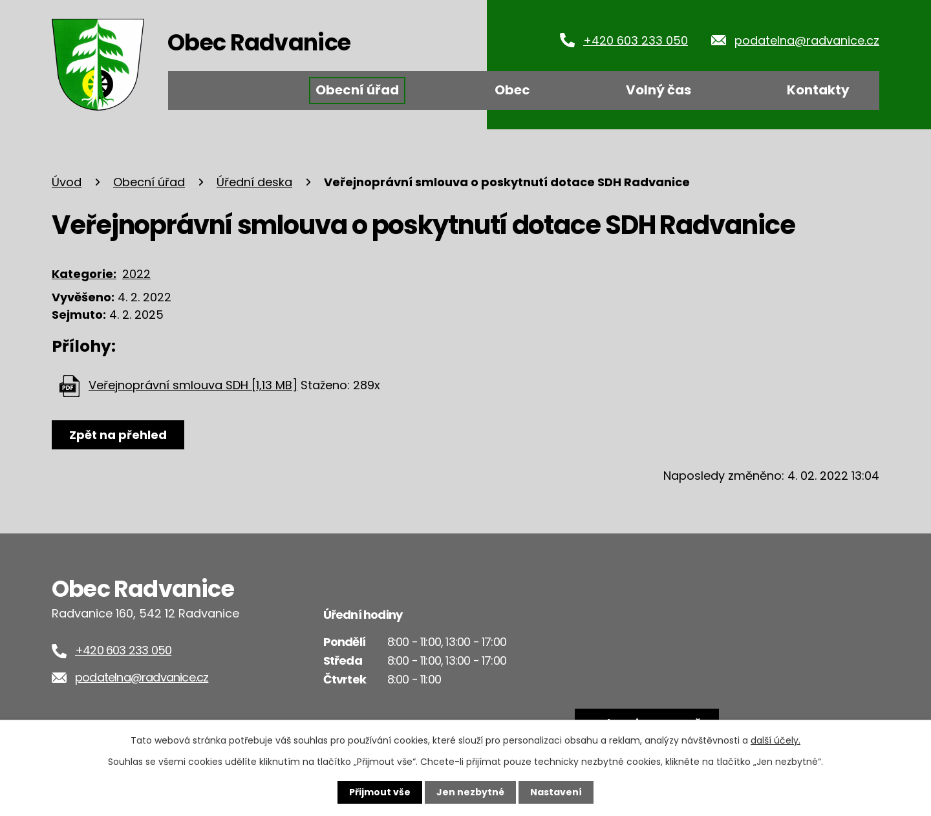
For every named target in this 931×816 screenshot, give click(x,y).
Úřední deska (254, 182)
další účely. (775, 740)
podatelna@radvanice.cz (806, 40)
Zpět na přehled (118, 435)
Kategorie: (84, 274)
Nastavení (556, 792)
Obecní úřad (357, 90)
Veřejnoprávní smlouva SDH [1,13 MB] (193, 385)
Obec (512, 90)
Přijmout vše (380, 792)
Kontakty (818, 90)
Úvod (208, 90)
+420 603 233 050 (635, 40)
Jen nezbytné (470, 792)
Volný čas (658, 90)
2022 (136, 274)
